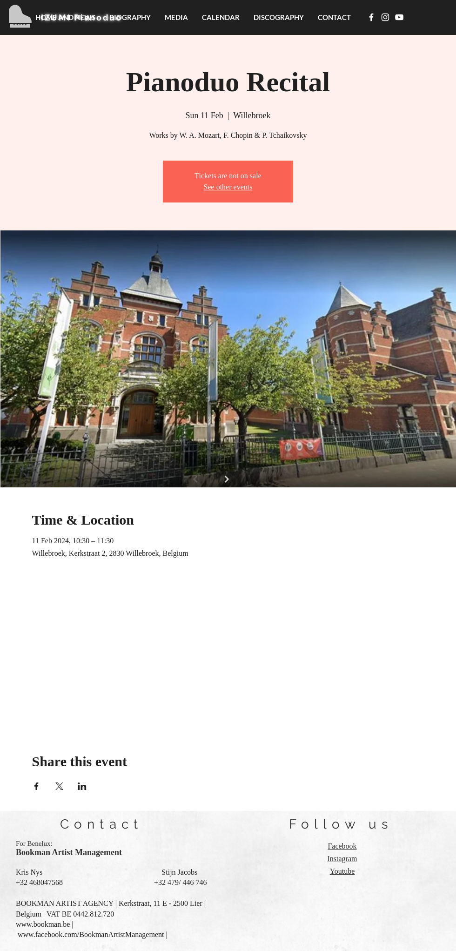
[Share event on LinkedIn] (82, 786)
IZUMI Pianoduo (81, 17)
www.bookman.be (43, 924)
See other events (228, 187)
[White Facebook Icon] (371, 17)
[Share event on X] (59, 786)
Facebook (342, 846)
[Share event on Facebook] (36, 786)
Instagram (342, 859)
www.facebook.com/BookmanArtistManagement (91, 934)
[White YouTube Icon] (399, 17)
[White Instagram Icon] (385, 17)
